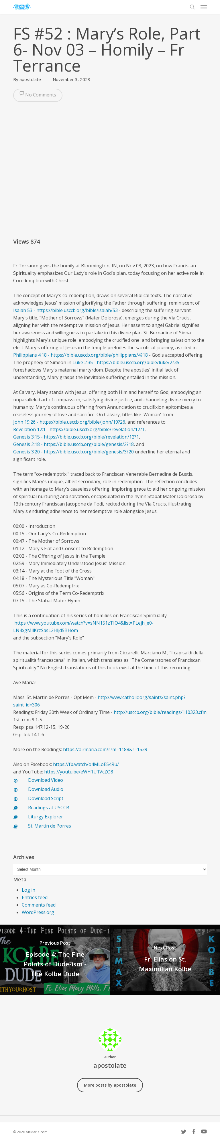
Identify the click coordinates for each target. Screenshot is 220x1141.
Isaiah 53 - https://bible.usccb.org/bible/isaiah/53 (65, 310)
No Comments (37, 95)
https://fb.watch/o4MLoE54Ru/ (86, 764)
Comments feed (39, 905)
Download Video (45, 780)
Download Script (45, 798)
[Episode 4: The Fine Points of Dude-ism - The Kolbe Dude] (55, 960)
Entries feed (35, 897)
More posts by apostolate (110, 1085)
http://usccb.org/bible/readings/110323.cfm (160, 712)
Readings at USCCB (48, 807)
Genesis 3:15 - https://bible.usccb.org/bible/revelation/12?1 (76, 437)
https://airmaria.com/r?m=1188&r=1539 (105, 749)
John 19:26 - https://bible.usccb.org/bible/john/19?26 (69, 422)
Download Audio (45, 789)
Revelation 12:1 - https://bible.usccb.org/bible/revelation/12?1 (79, 429)
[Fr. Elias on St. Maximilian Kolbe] (165, 960)
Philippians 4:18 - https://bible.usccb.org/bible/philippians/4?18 (80, 355)
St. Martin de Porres (49, 826)
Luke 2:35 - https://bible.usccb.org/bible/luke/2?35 (125, 362)
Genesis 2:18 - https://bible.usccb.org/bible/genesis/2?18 (73, 444)
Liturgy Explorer (45, 817)
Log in (28, 890)
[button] (204, 7)
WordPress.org (38, 912)
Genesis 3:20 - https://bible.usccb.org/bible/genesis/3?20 (73, 452)
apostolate (30, 79)
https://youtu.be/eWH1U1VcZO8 (78, 772)
